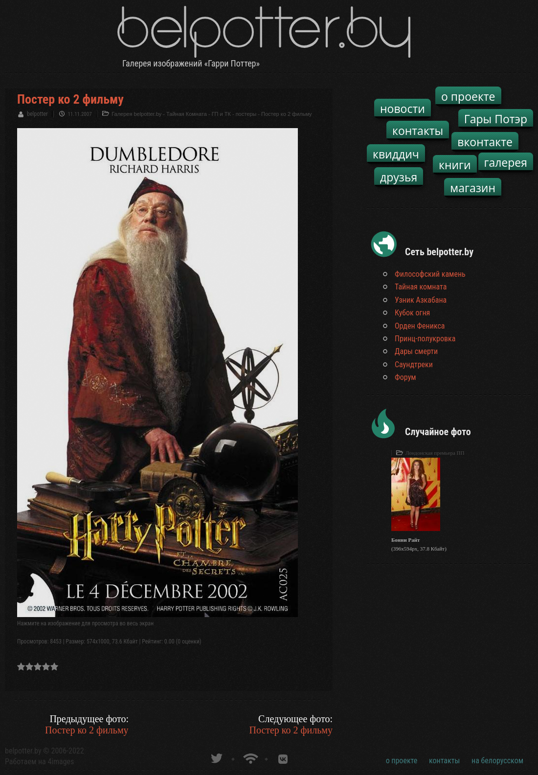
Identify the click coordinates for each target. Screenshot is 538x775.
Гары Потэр (495, 119)
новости (402, 108)
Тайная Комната (186, 114)
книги (455, 165)
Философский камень (430, 274)
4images (60, 761)
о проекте (468, 96)
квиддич (396, 154)
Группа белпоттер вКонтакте (283, 757)
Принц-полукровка (425, 338)
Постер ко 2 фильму (87, 730)
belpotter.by (23, 750)
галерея (506, 162)
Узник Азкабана (421, 300)
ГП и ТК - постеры (234, 114)
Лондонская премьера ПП (434, 453)
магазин (472, 188)
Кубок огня (412, 312)
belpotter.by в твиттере (216, 757)
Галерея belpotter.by (136, 114)
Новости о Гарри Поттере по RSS (250, 757)
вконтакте (485, 142)
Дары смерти (416, 351)
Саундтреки (414, 364)
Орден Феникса (420, 326)
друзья (398, 177)
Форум (405, 377)
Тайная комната (421, 286)
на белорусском (497, 760)
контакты (417, 130)
